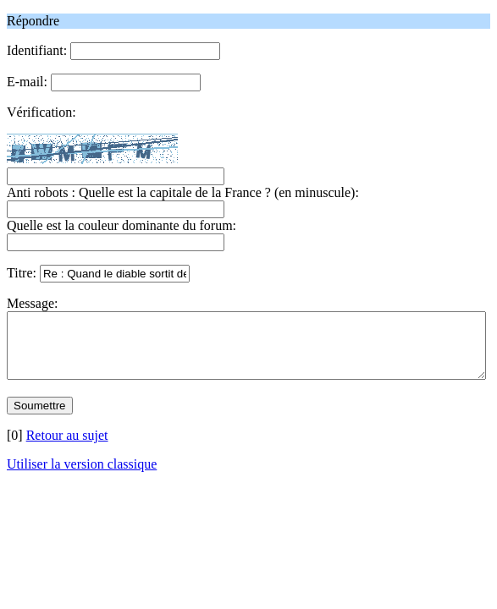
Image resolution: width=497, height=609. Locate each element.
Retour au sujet (67, 448)
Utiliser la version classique (82, 476)
